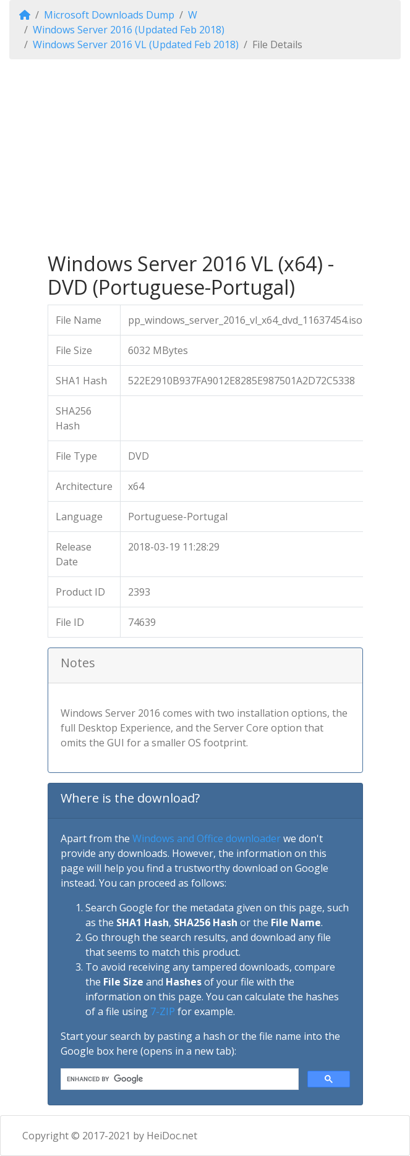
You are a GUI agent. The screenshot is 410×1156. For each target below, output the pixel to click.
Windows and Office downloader (206, 838)
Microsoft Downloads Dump (109, 15)
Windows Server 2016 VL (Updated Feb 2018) (136, 44)
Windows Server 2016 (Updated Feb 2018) (128, 29)
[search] (178, 1079)
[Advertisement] (205, 155)
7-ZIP (162, 1011)
